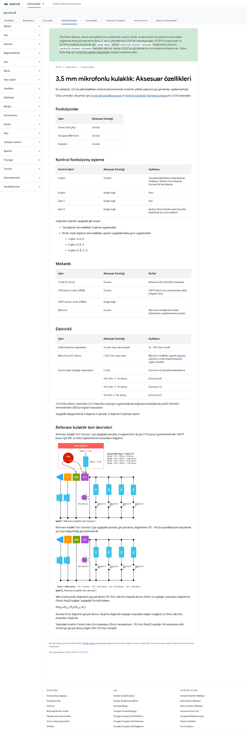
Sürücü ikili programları (58, 721)
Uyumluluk (91, 20)
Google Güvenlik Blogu (125, 711)
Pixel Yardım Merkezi (190, 700)
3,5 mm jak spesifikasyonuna (106, 95)
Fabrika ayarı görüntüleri (59, 716)
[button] (19, 26)
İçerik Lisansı (89, 643)
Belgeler (10, 12)
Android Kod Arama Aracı (67, 3)
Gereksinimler (54, 700)
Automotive (141, 20)
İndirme (50, 706)
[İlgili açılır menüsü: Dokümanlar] (45, 4)
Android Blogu (120, 706)
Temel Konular (87, 67)
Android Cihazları (115, 20)
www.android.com (189, 711)
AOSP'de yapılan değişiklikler (93, 52)
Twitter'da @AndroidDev (125, 700)
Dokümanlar (70, 67)
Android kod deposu (57, 695)
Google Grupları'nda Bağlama (128, 726)
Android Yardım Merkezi (192, 695)
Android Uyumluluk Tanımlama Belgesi (147, 95)
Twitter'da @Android (123, 695)
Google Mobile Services (192, 716)
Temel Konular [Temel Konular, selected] (69, 20)
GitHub (50, 726)
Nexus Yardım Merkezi (191, 706)
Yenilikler (9, 20)
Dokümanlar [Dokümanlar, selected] (34, 3)
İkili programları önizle (58, 711)
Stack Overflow (188, 721)
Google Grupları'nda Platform (128, 716)
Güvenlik (48, 20)
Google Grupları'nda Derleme (128, 721)
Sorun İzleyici (186, 726)
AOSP (58, 67)
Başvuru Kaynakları (166, 20)
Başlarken (28, 20)
